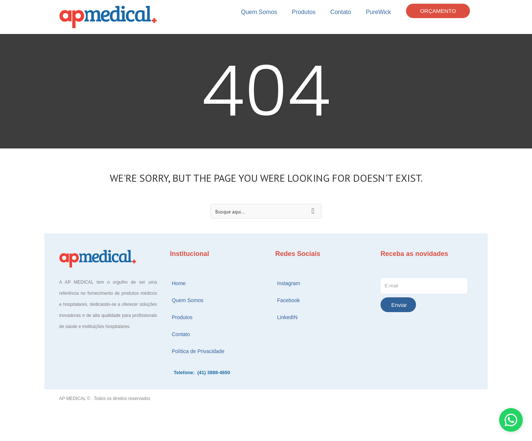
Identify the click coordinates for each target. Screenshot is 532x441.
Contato (340, 12)
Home (178, 283)
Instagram (288, 283)
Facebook (288, 300)
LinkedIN (287, 317)
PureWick (378, 12)
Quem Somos (259, 12)
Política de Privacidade (198, 351)
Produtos (304, 12)
